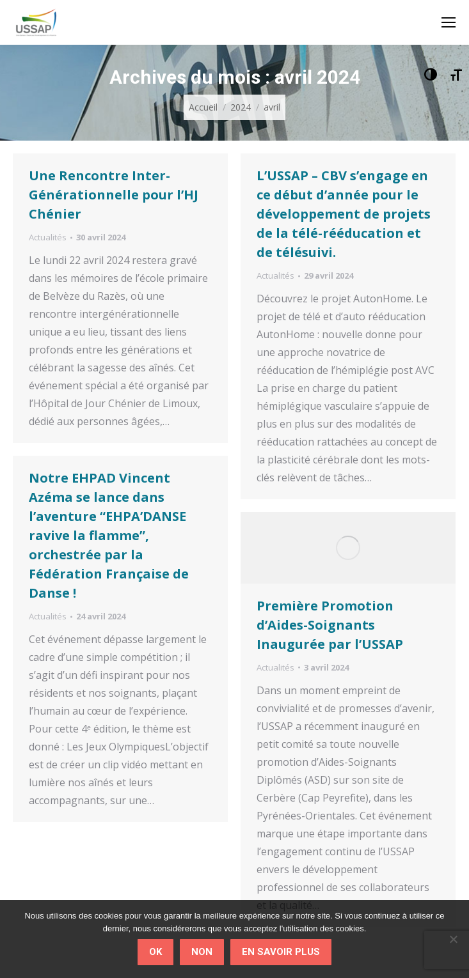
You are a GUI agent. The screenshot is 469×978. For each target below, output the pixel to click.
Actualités (48, 237)
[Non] (453, 939)
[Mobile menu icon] (448, 22)
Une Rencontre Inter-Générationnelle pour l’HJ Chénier (113, 194)
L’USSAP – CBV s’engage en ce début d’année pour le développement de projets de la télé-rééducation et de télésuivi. (344, 214)
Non (201, 952)
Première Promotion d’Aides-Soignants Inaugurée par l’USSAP (330, 625)
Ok (155, 952)
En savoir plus (281, 952)
